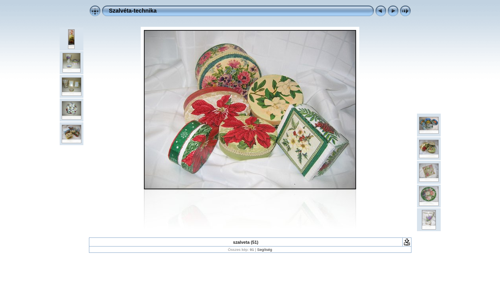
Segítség (264, 249)
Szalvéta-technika (133, 10)
